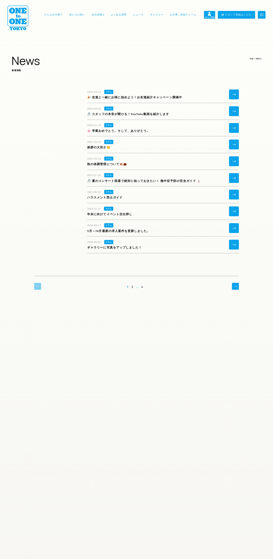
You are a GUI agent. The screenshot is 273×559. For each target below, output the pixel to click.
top (251, 58)
